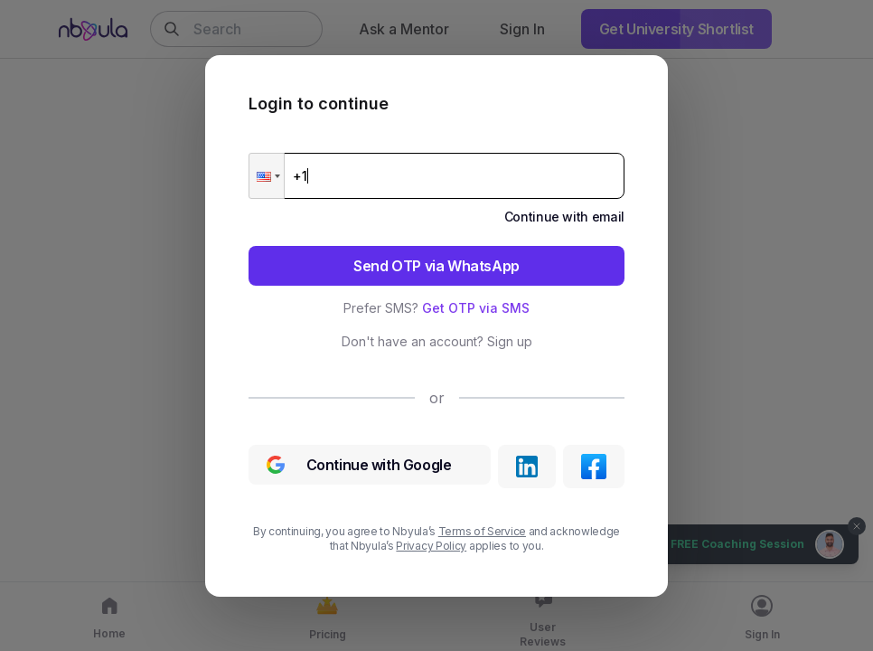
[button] (266, 176)
